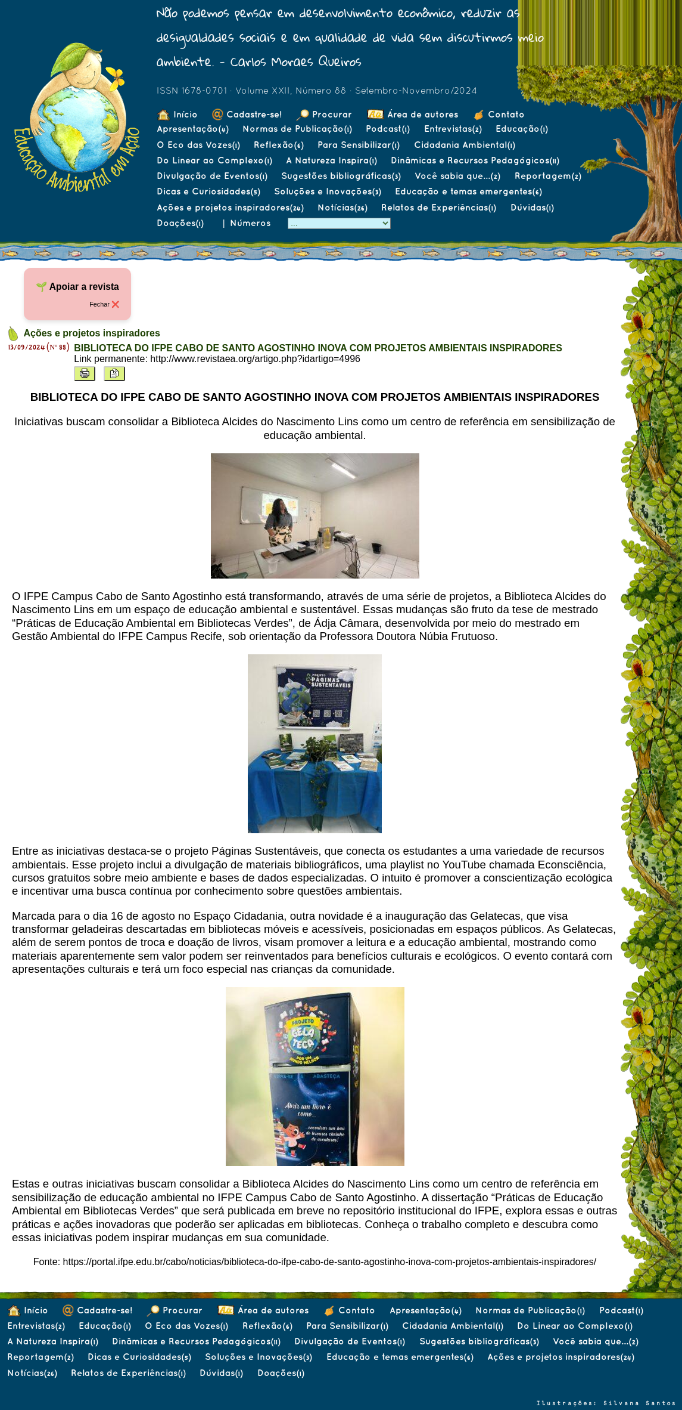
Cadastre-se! (247, 114)
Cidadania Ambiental (464, 145)
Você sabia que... (457, 176)
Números (251, 223)
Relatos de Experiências (438, 207)
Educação (521, 128)
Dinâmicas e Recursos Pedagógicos (475, 160)
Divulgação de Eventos (212, 176)
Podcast (387, 128)
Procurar (324, 114)
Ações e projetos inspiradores (230, 207)
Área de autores (412, 114)
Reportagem (548, 176)
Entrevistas (452, 128)
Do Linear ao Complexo (214, 160)
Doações (180, 223)
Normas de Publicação (296, 128)
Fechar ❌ (104, 304)
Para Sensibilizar (358, 145)
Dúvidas (531, 207)
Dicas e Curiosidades (208, 191)
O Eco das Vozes (198, 145)
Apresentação (192, 128)
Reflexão (278, 145)
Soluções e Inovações (327, 191)
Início (177, 114)
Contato (498, 114)
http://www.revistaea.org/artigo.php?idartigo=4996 (255, 359)
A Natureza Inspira (331, 160)
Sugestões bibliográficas (340, 176)
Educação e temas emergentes (468, 191)
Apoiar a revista (84, 287)
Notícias (342, 207)
